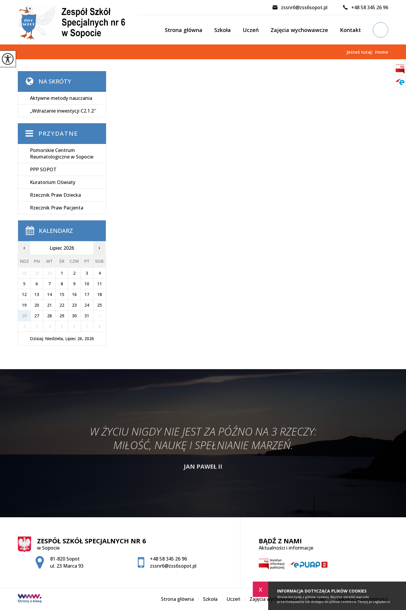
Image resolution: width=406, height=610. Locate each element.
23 (74, 305)
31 (86, 315)
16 (74, 294)
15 (62, 294)
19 (24, 305)
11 (99, 283)
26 (24, 315)
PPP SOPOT (43, 169)
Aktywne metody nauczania (61, 98)
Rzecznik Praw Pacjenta (56, 207)
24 (86, 305)
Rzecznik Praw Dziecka (55, 195)
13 (36, 294)
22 (62, 305)
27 (36, 315)
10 (86, 283)
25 (99, 305)
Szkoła (222, 29)
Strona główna (183, 29)
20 (36, 305)
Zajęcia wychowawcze (299, 29)
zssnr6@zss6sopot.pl (299, 7)
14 (49, 294)
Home (381, 52)
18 (99, 294)
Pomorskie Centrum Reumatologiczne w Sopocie (61, 153)
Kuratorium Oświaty (52, 182)
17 (86, 294)
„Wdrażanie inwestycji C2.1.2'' (63, 111)
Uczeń (251, 29)
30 (74, 315)
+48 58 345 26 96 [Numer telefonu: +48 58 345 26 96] (168, 558)
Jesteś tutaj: (361, 52)
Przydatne (58, 133)
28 (49, 315)
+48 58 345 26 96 (365, 7)
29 (62, 315)
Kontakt (350, 29)
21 (49, 305)
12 (24, 294)
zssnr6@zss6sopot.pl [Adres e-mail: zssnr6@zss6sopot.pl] (173, 566)
